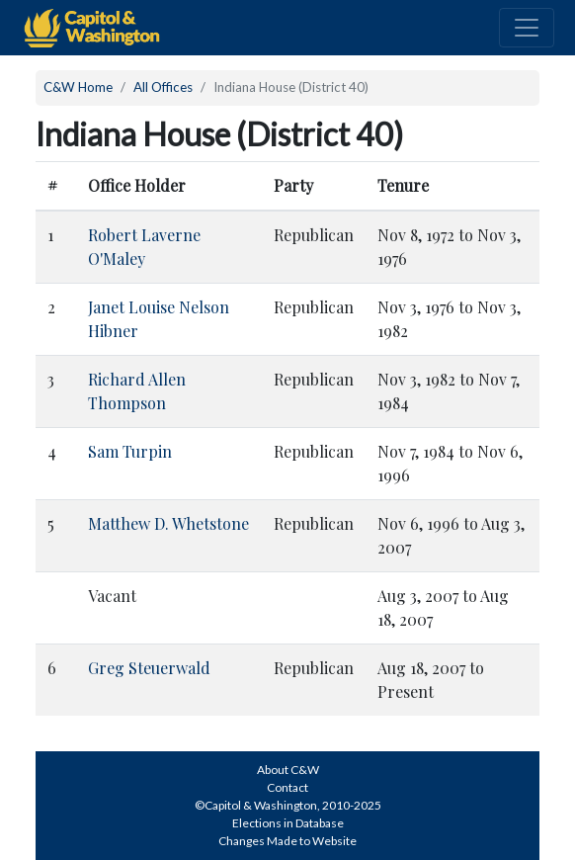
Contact (287, 787)
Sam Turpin (130, 451)
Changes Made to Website (287, 840)
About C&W (288, 769)
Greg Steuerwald (149, 667)
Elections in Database (288, 823)
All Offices (163, 87)
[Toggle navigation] (526, 27)
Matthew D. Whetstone (168, 523)
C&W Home (78, 87)
